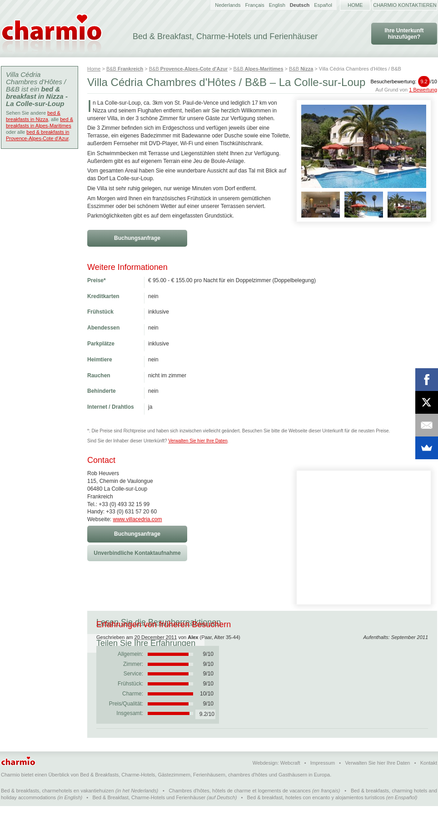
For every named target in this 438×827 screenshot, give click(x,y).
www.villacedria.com (137, 519)
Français (254, 5)
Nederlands (227, 5)
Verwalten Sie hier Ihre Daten (197, 440)
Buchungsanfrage (137, 238)
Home (355, 5)
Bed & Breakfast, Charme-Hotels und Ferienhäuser (148, 818)
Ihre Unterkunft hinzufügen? (403, 33)
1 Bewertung (423, 89)
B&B (124, 68)
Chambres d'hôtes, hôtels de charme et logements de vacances (240, 811)
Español (323, 5)
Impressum (322, 783)
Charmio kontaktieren (405, 5)
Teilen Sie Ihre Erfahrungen (288, 622)
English (277, 5)
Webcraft (290, 783)
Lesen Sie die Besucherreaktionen (158, 622)
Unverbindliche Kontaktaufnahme (137, 553)
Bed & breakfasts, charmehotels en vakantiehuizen (57, 811)
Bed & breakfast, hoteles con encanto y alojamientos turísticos (316, 818)
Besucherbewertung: (403, 81)
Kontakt (428, 783)
